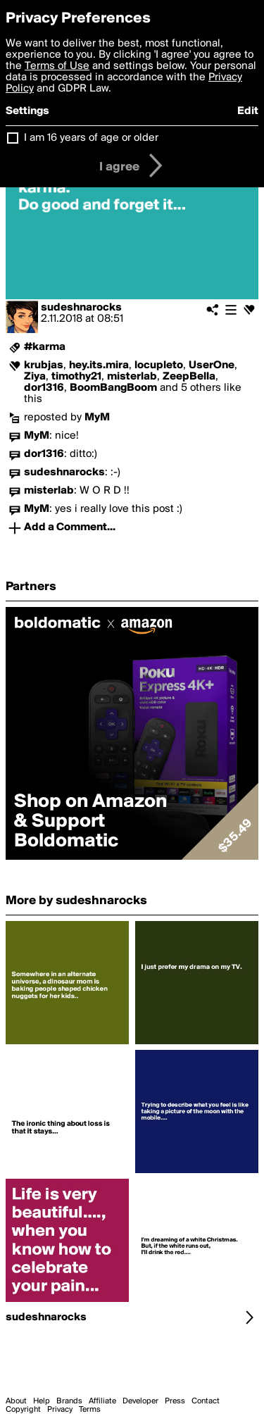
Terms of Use (57, 66)
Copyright (23, 1409)
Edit (247, 111)
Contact (205, 1401)
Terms (90, 1409)
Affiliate (102, 1401)
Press (175, 1401)
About (16, 1401)
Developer (140, 1401)
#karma (44, 347)
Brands (69, 1401)
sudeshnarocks (81, 307)
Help (41, 1401)
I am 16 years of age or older (91, 138)
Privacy (60, 1409)
